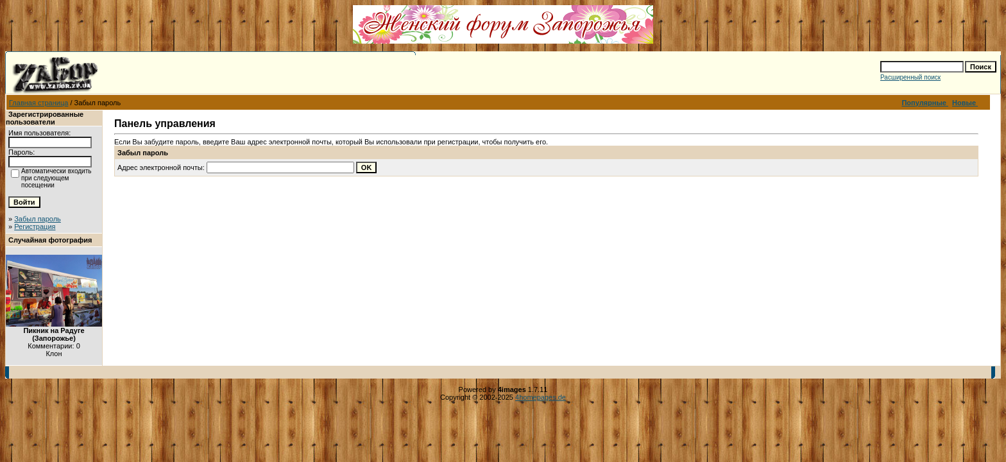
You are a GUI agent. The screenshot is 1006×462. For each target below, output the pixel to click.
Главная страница (38, 103)
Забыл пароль (37, 219)
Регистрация (34, 226)
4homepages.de (540, 397)
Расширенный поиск (910, 77)
